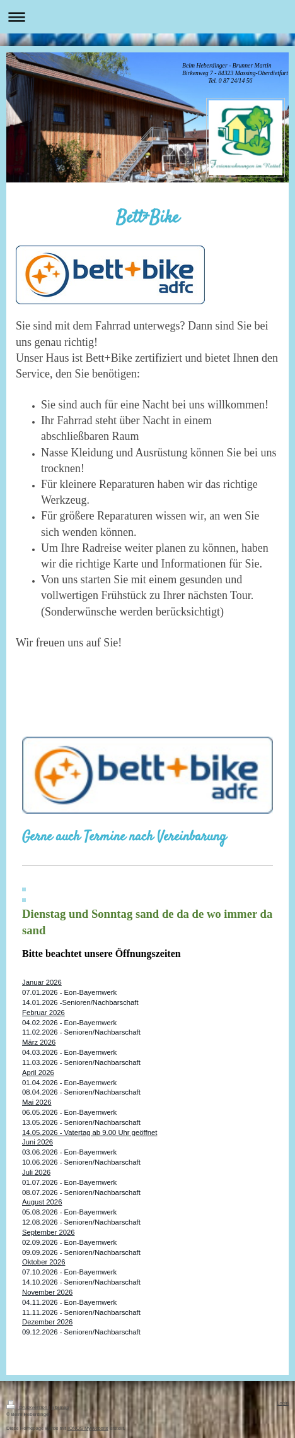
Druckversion (27, 1407)
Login (283, 1403)
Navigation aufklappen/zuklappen (147, 16)
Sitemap (60, 1407)
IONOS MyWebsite (87, 1428)
